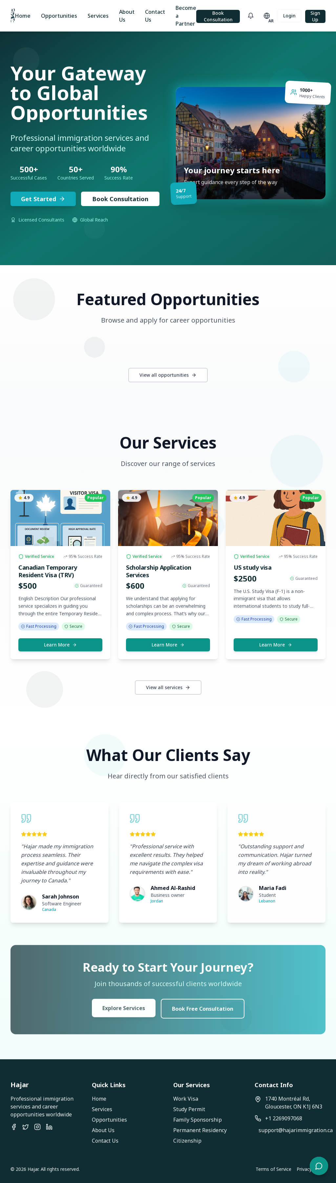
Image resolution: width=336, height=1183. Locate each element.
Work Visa (185, 1098)
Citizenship (187, 1140)
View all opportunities (168, 375)
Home (23, 15)
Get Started (43, 199)
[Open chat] (319, 1166)
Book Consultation (218, 16)
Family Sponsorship (197, 1119)
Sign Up (315, 16)
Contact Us (155, 15)
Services (98, 15)
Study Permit (189, 1109)
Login (289, 15)
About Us (127, 15)
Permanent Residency (200, 1130)
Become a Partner (186, 15)
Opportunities (59, 15)
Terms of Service (273, 1169)
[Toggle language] (267, 15)
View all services (168, 687)
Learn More (60, 645)
